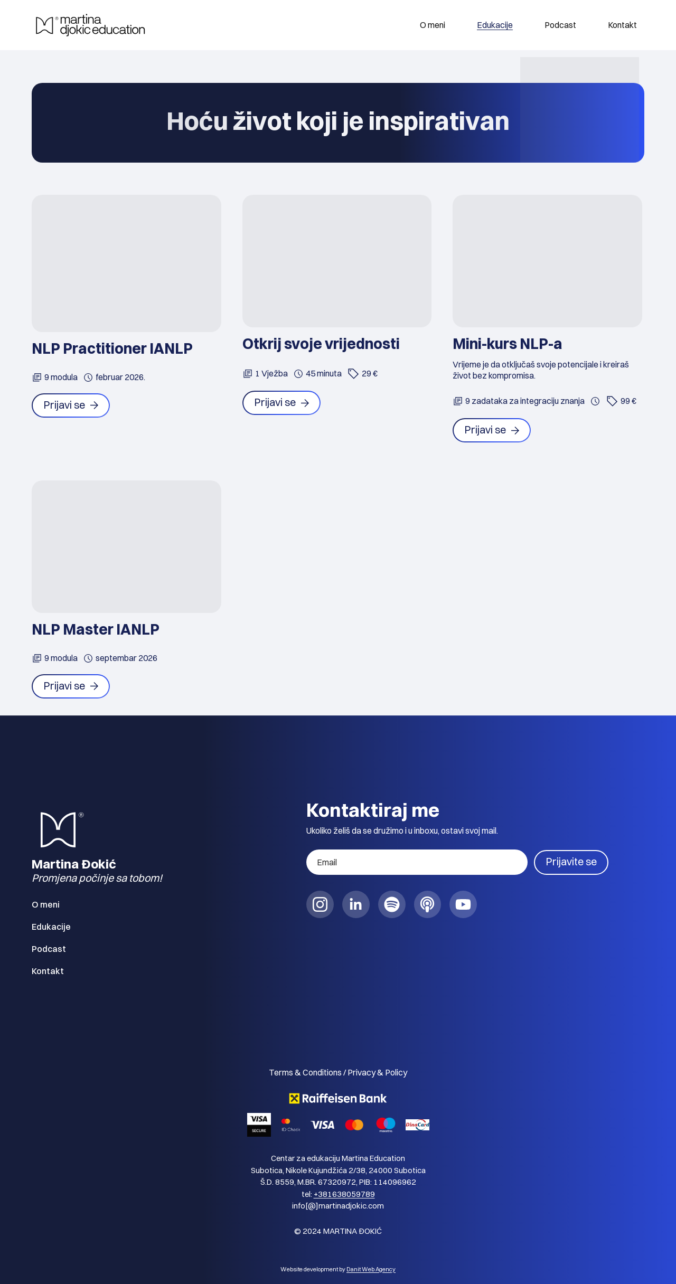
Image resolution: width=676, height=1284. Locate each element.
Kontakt (622, 25)
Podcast (560, 25)
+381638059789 (344, 1194)
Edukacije (495, 25)
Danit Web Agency (371, 1269)
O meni (432, 25)
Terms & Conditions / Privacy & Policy (338, 1073)
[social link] (320, 905)
